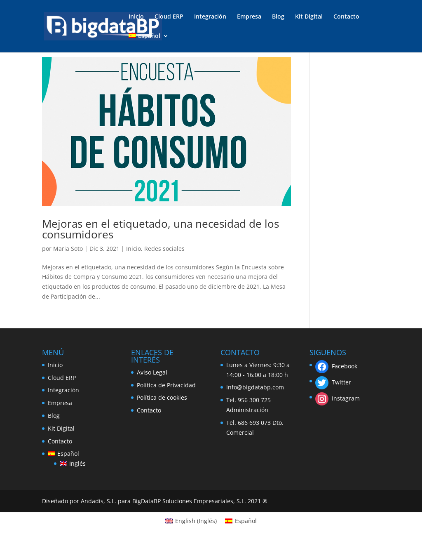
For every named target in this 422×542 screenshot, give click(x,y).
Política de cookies (162, 397)
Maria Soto (68, 248)
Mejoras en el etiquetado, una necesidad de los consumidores (160, 229)
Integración (210, 17)
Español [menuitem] (246, 521)
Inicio (136, 17)
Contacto (346, 17)
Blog (278, 17)
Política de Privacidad (166, 385)
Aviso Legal (152, 372)
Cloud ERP (169, 17)
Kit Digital (309, 17)
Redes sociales (164, 248)
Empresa (249, 17)
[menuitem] (148, 42)
